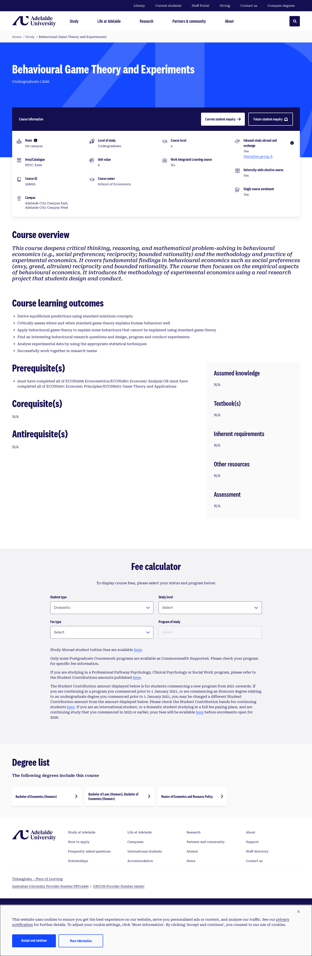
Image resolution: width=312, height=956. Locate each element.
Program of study (169, 621)
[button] (298, 911)
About (250, 832)
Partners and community (206, 842)
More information (81, 940)
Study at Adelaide (81, 832)
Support (252, 842)
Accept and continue (34, 940)
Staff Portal (200, 5)
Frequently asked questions (89, 851)
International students (144, 851)
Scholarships (78, 861)
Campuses (135, 842)
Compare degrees (284, 5)
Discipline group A (258, 156)
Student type (58, 596)
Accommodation (140, 861)
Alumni (192, 851)
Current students (168, 5)
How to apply (78, 842)
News (191, 861)
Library (139, 5)
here (138, 650)
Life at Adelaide (139, 832)
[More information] (35, 140)
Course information (31, 119)
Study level (166, 596)
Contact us (248, 5)
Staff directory (257, 851)
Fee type (55, 621)
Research (193, 832)
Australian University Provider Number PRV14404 (50, 886)
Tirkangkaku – (37, 879)
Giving (225, 5)
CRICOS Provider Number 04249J (119, 886)
